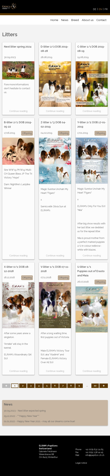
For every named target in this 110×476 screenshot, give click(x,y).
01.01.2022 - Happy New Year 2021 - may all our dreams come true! (39, 421)
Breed (75, 20)
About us (88, 20)
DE (94, 9)
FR (106, 9)
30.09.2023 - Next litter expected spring (25, 410)
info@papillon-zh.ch (95, 455)
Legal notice (81, 463)
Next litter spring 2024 (17, 46)
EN (100, 9)
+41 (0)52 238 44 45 (94, 452)
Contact (101, 20)
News (64, 20)
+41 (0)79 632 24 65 (94, 449)
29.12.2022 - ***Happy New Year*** (21, 416)
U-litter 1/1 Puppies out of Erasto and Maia (91, 271)
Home (54, 20)
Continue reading (18, 111)
